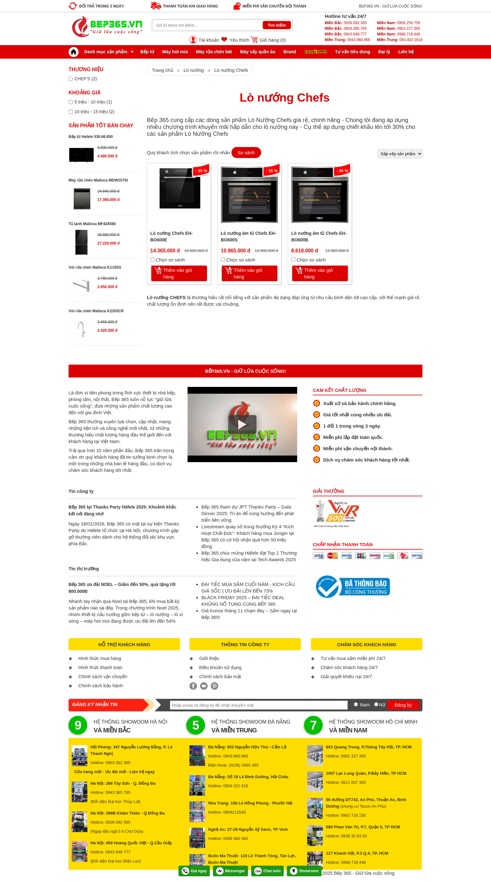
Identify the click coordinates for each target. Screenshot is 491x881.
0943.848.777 (346, 34)
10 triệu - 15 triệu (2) (94, 111)
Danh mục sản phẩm (99, 51)
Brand (289, 51)
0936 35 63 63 (354, 836)
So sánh (246, 152)
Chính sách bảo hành (100, 685)
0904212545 (234, 812)
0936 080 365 (235, 838)
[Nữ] (376, 704)
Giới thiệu (209, 658)
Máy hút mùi (175, 51)
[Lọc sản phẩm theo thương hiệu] (71, 79)
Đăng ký (403, 705)
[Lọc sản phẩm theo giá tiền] (71, 102)
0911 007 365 (353, 782)
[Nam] (356, 704)
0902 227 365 (353, 756)
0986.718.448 (398, 34)
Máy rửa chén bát (214, 51)
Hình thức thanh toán (100, 667)
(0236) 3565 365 (243, 765)
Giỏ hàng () (273, 40)
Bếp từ (147, 51)
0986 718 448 (353, 862)
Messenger (230, 871)
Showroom (304, 871)
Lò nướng (193, 70)
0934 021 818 (235, 785)
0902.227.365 (398, 28)
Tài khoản (209, 40)
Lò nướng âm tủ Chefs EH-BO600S (248, 236)
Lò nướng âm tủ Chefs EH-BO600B (319, 236)
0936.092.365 (346, 23)
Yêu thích (239, 40)
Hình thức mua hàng (99, 658)
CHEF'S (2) (86, 78)
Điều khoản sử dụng (220, 667)
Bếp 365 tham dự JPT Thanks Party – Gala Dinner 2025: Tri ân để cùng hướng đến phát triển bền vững (247, 513)
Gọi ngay (194, 871)
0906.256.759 (398, 23)
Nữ (382, 704)
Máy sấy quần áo (257, 51)
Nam (365, 704)
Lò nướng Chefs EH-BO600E (171, 236)
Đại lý (384, 51)
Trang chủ (162, 70)
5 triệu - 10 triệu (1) (93, 101)
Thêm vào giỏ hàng (177, 273)
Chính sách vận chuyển (102, 676)
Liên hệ (406, 51)
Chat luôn (267, 871)
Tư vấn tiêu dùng (352, 51)
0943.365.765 (346, 28)
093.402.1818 (399, 40)
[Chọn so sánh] (152, 259)
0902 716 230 (353, 815)
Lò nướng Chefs (231, 70)
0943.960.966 (347, 40)
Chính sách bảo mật (220, 676)
